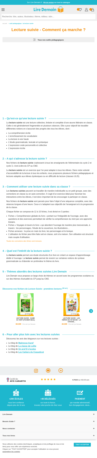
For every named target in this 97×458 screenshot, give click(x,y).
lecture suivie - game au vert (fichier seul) (25, 319)
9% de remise (48, 2)
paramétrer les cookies (11, 452)
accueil (5, 23)
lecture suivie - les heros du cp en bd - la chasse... (71, 320)
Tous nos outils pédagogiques (48, 39)
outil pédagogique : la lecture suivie (21, 23)
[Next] (91, 311)
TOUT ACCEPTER (82, 444)
